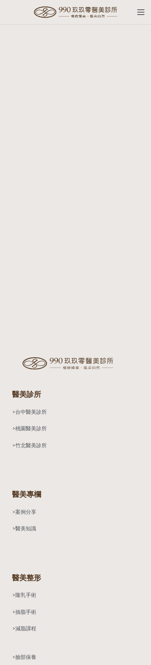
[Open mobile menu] (141, 12)
